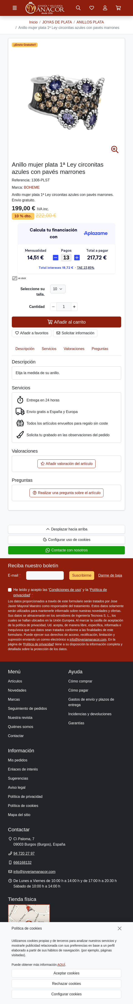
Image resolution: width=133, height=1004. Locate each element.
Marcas (14, 699)
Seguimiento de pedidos (27, 708)
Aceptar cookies (66, 973)
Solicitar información (75, 333)
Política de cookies (23, 806)
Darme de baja (110, 575)
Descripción (24, 349)
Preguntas (100, 349)
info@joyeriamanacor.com (88, 639)
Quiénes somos (20, 727)
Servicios (49, 349)
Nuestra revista (20, 718)
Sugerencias (18, 778)
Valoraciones (74, 349)
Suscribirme (81, 575)
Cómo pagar (78, 690)
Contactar (16, 736)
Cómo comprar (80, 681)
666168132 (22, 863)
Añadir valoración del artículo (66, 464)
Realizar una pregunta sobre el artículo (66, 493)
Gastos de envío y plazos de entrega (91, 702)
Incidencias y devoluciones (89, 714)
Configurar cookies (66, 994)
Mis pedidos (17, 760)
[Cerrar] (119, 928)
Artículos (15, 681)
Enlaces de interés (23, 769)
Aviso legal (16, 787)
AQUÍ (61, 964)
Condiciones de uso (65, 590)
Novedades (17, 690)
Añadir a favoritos (31, 333)
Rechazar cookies (66, 984)
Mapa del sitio (19, 815)
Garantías (76, 723)
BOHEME (31, 187)
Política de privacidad (38, 644)
